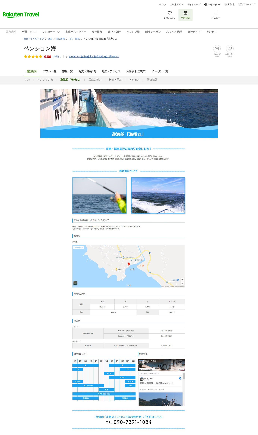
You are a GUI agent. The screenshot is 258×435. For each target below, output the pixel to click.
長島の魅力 (95, 79)
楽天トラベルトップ (34, 38)
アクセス (134, 79)
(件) (57, 56)
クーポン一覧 (160, 71)
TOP (27, 79)
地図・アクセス (111, 71)
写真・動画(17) (87, 71)
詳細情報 (152, 79)
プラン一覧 (49, 71)
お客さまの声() (136, 71)
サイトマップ (193, 4)
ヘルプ (162, 4)
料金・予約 (115, 79)
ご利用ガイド (176, 4)
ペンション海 (40, 48)
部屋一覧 (67, 71)
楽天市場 (229, 4)
